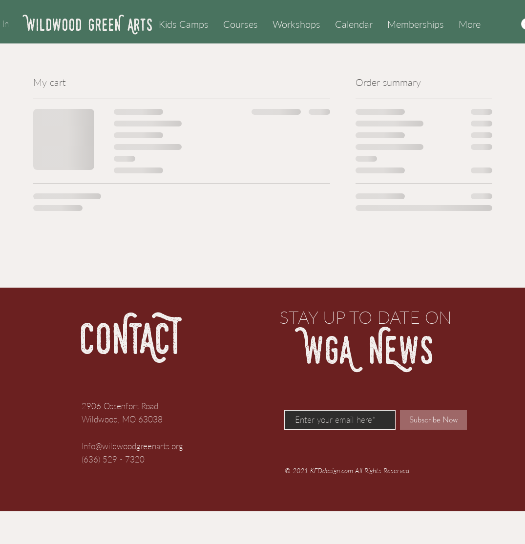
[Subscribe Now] (433, 420)
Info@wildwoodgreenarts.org (132, 446)
